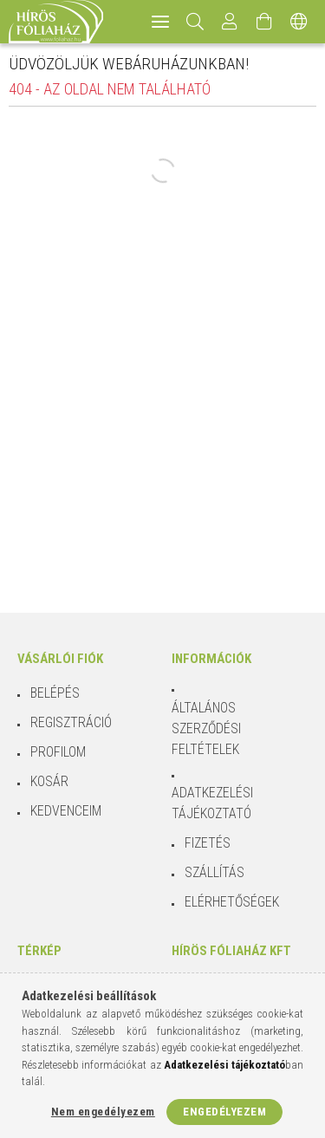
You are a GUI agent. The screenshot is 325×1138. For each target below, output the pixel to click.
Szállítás (214, 872)
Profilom (58, 752)
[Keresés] (195, 21)
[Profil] (229, 21)
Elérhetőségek (232, 902)
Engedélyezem (224, 1111)
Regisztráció (71, 722)
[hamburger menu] (160, 21)
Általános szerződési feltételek (206, 728)
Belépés (55, 693)
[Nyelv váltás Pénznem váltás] (299, 21)
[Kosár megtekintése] (264, 21)
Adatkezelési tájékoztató (212, 803)
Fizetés (208, 843)
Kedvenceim (65, 811)
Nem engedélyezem (103, 1111)
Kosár (49, 781)
